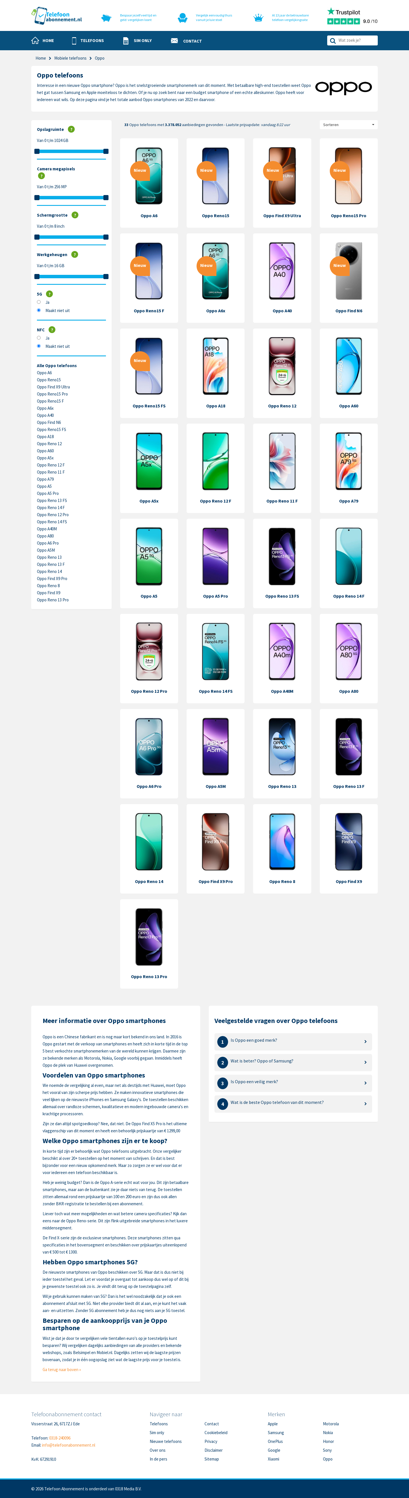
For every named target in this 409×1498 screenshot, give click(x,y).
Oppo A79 (45, 479)
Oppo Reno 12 (49, 443)
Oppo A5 (44, 486)
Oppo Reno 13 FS (52, 500)
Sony (327, 1450)
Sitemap (211, 1459)
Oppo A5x (45, 458)
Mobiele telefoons (70, 58)
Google (274, 1450)
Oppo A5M (46, 550)
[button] (88, 41)
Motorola (331, 1423)
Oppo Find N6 (49, 422)
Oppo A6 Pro (48, 543)
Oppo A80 (45, 536)
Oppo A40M (47, 529)
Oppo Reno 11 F (51, 472)
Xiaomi (273, 1459)
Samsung (276, 1432)
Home (41, 58)
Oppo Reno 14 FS (52, 521)
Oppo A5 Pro (48, 493)
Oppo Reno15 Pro (52, 394)
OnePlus (275, 1441)
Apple (273, 1423)
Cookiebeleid (216, 1432)
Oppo (328, 1459)
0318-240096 (59, 1438)
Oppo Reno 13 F (51, 564)
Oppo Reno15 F (50, 401)
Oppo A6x (45, 408)
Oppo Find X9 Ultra (53, 387)
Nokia (328, 1432)
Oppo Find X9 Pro (52, 578)
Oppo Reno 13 (49, 557)
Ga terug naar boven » (62, 1369)
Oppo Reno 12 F (51, 465)
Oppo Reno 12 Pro (53, 514)
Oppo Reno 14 (49, 571)
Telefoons (159, 1423)
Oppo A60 (45, 450)
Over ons (158, 1450)
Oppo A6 (44, 372)
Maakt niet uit (57, 310)
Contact (211, 1423)
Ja (47, 302)
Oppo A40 (45, 415)
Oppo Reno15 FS (51, 429)
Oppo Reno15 (49, 379)
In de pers (158, 1459)
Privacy (210, 1441)
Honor (328, 1441)
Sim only (157, 1432)
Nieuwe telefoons (166, 1441)
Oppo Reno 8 (48, 585)
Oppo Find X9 (48, 592)
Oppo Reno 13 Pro (53, 599)
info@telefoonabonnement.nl (68, 1445)
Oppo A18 (45, 436)
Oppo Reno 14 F (51, 507)
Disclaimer (213, 1450)
